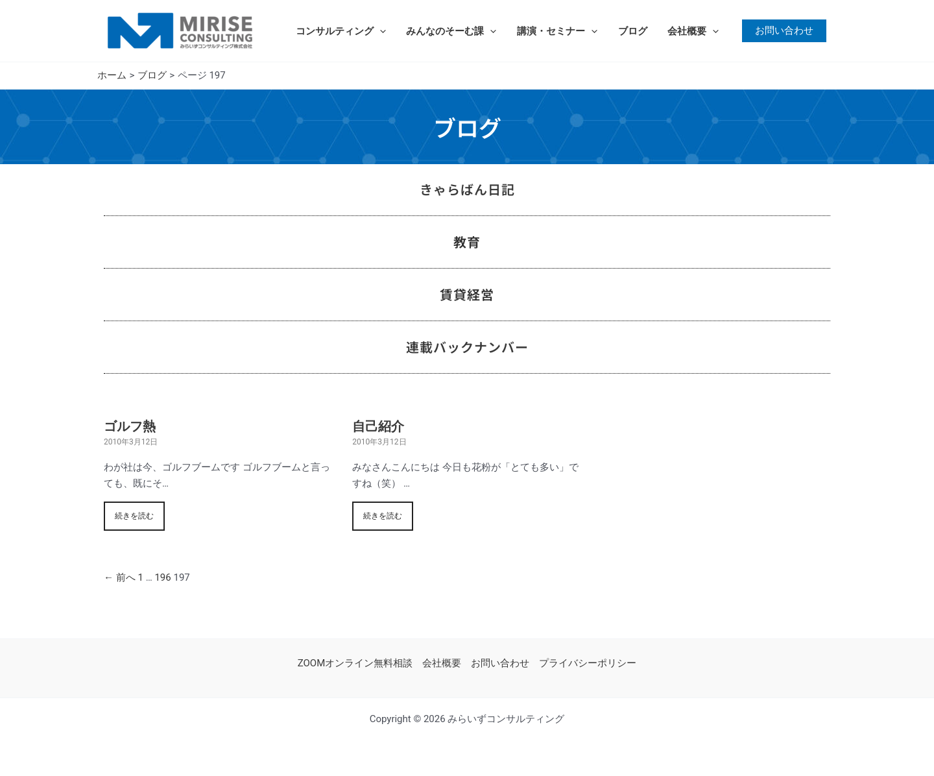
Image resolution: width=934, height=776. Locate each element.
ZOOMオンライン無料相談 (355, 663)
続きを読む (134, 515)
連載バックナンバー (467, 346)
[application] (379, 31)
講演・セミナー (554, 31)
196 (162, 577)
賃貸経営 (467, 294)
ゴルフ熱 (130, 426)
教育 (467, 241)
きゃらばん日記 (467, 189)
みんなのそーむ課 (450, 31)
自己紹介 (378, 426)
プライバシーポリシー (587, 663)
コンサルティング (340, 31)
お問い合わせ (500, 663)
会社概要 (688, 31)
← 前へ (120, 577)
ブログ (628, 31)
